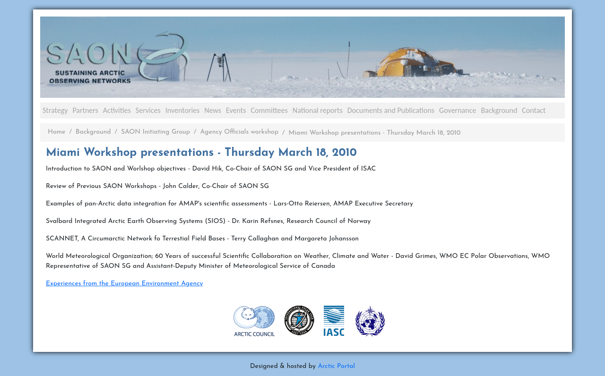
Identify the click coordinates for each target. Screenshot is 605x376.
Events (236, 110)
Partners (85, 110)
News (212, 110)
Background (499, 110)
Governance (457, 110)
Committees (269, 110)
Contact (533, 110)
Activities (117, 110)
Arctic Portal (336, 366)
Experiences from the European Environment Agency (124, 283)
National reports (318, 110)
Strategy (55, 110)
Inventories (182, 110)
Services (148, 110)
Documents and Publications (390, 110)
